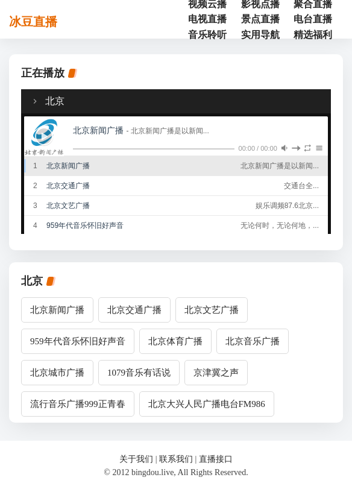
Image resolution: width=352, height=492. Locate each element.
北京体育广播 (175, 341)
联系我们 (176, 459)
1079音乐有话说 (139, 372)
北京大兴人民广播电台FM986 (206, 404)
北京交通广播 (134, 310)
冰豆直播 (33, 21)
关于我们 (136, 459)
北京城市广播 (57, 372)
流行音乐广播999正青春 (77, 404)
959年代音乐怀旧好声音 (77, 341)
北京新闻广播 (57, 310)
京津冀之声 (216, 372)
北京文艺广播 (211, 310)
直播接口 (216, 459)
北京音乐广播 (252, 341)
